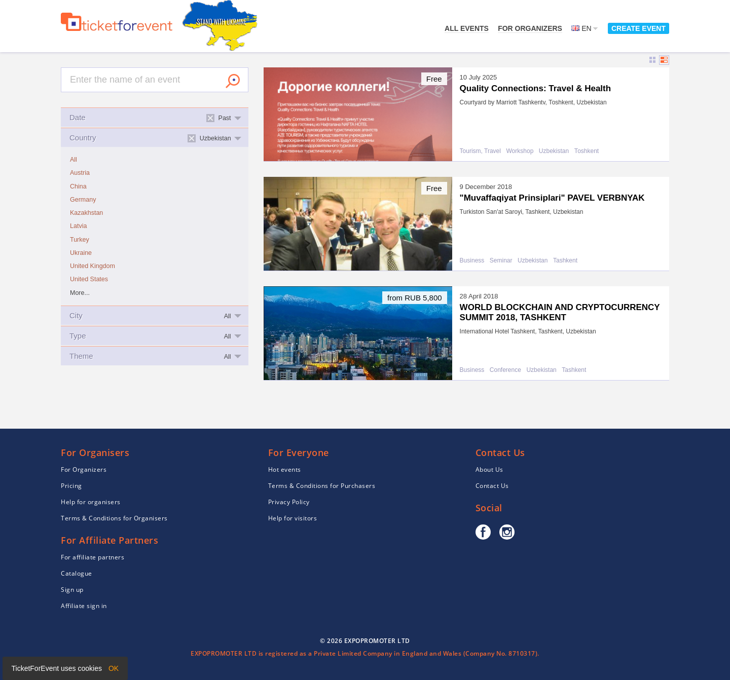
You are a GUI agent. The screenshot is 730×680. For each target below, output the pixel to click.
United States (89, 279)
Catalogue (76, 573)
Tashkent (565, 260)
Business (472, 260)
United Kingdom (92, 266)
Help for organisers (91, 502)
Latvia (78, 226)
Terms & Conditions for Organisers (114, 518)
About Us (489, 469)
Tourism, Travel (480, 151)
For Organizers (530, 28)
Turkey (79, 239)
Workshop (520, 151)
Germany (83, 199)
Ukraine (81, 252)
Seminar (501, 260)
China (78, 186)
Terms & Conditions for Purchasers (322, 485)
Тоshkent (586, 151)
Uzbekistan (554, 151)
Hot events (284, 469)
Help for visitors (292, 518)
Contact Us (492, 485)
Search (233, 81)
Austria (80, 172)
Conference (505, 370)
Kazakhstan (86, 212)
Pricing (71, 485)
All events (467, 28)
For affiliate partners (92, 557)
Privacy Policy (289, 502)
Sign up (72, 589)
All (73, 159)
